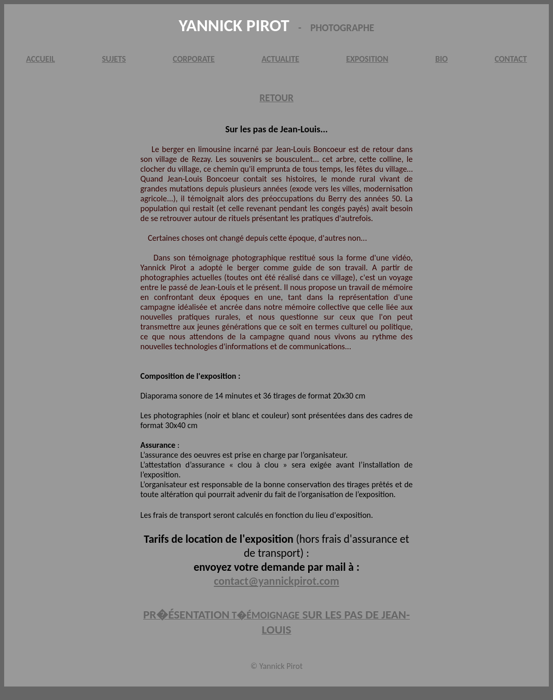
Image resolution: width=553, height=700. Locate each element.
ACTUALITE (280, 59)
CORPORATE (194, 59)
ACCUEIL (40, 59)
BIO (441, 59)
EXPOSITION (367, 59)
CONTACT (510, 59)
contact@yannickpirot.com (276, 581)
